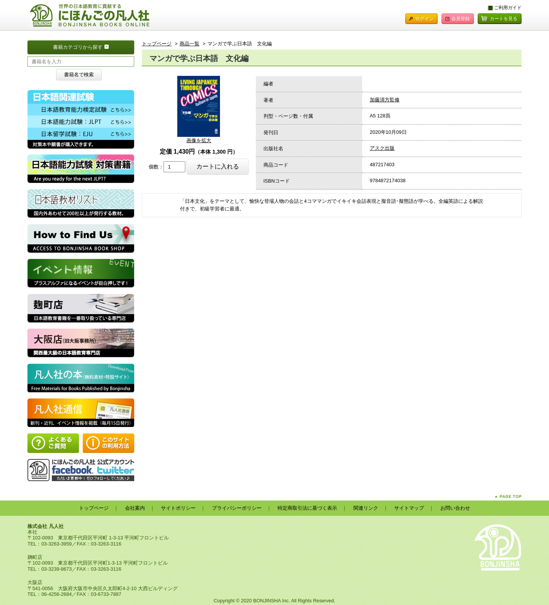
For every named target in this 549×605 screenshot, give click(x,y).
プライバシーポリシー (237, 508)
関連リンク (365, 508)
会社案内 (135, 508)
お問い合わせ (455, 508)
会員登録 (460, 18)
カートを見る (503, 18)
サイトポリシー (178, 508)
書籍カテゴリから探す (93, 46)
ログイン (424, 18)
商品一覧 (189, 44)
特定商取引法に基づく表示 (307, 508)
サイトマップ (409, 508)
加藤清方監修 (385, 100)
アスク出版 (382, 148)
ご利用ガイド (508, 7)
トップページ (157, 44)
